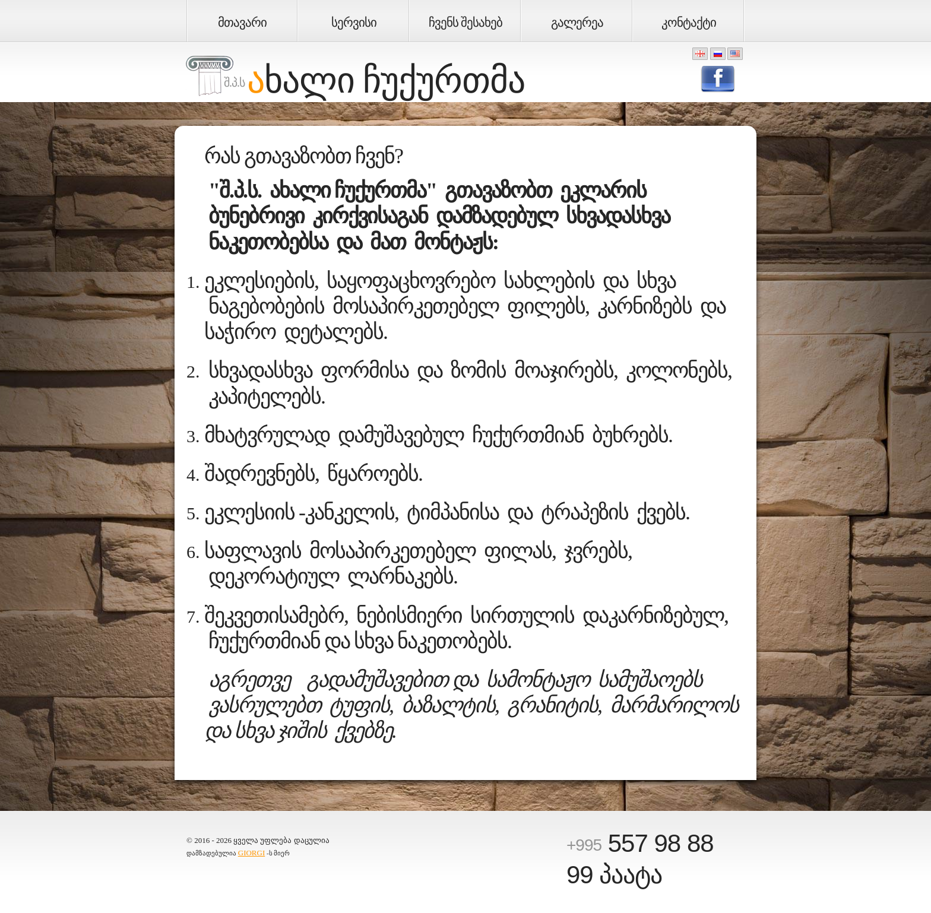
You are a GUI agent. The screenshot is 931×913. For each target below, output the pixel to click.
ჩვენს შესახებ (465, 22)
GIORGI (251, 852)
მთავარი (242, 22)
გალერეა (577, 22)
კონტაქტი (688, 22)
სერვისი (353, 22)
